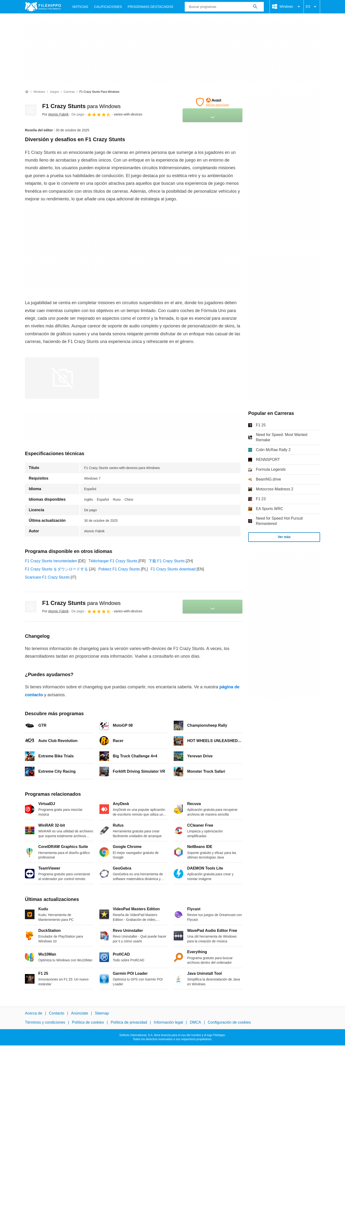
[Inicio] (27, 92)
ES (312, 7)
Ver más (284, 537)
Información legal (168, 1022)
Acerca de (33, 1013)
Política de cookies (88, 1022)
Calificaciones (108, 7)
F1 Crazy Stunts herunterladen (51, 561)
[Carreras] (69, 92)
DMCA (195, 1022)
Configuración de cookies (229, 1022)
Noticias (80, 7)
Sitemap (102, 1013)
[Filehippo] (43, 6)
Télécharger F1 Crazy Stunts (113, 561)
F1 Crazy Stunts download (173, 569)
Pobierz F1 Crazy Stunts (119, 569)
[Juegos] (54, 92)
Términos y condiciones (45, 1022)
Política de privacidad (129, 1022)
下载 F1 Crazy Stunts (167, 561)
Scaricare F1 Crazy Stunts (47, 577)
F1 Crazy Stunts (81, 106)
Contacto (56, 1013)
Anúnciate (79, 1013)
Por (55, 114)
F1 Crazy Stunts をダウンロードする (56, 569)
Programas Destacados (150, 7)
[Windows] (39, 92)
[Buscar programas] (255, 7)
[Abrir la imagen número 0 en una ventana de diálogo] (62, 378)
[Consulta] (224, 7)
